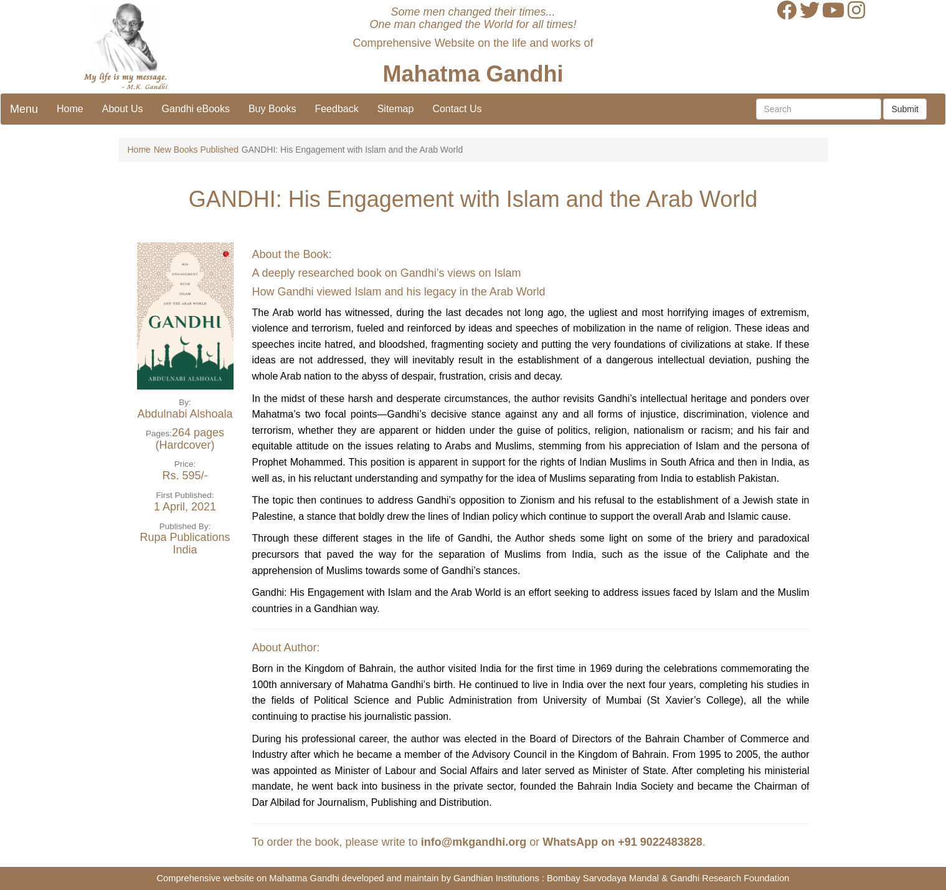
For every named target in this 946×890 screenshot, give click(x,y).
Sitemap (395, 108)
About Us (122, 108)
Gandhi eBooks (196, 108)
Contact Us (456, 108)
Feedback (336, 108)
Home (70, 108)
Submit (905, 109)
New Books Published (196, 150)
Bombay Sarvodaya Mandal (603, 878)
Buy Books (272, 108)
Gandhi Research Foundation (729, 878)
